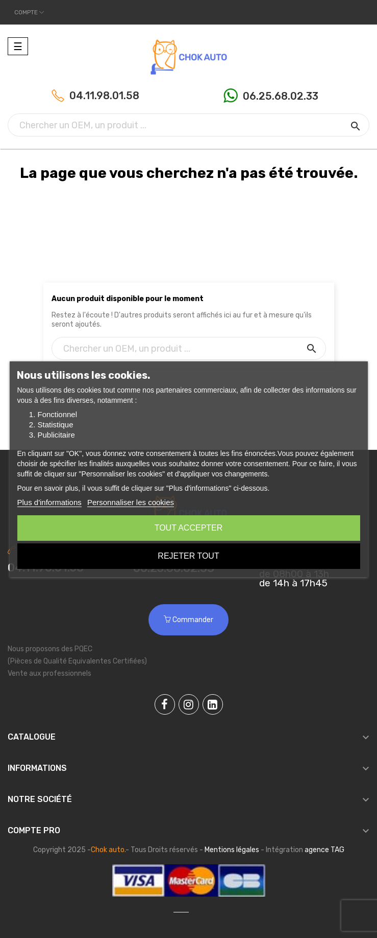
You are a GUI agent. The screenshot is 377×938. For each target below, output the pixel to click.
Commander (188, 619)
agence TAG (324, 849)
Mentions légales (232, 849)
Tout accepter (189, 527)
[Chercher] (188, 124)
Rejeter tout (188, 556)
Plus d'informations (49, 502)
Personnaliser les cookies (130, 502)
